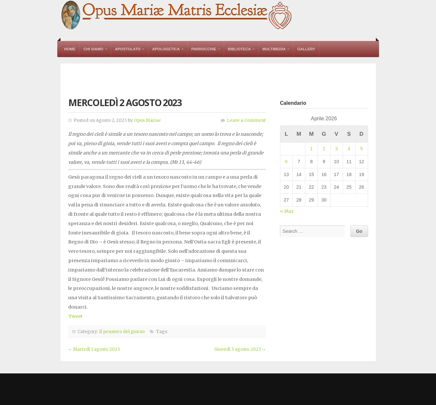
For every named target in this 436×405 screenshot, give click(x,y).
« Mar (287, 211)
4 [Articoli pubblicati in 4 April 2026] (349, 148)
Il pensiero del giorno (122, 331)
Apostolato (128, 49)
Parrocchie (204, 49)
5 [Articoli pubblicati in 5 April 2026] (361, 148)
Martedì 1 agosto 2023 (96, 349)
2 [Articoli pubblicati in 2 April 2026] (324, 148)
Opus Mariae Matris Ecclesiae (176, 15)
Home (70, 49)
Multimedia (274, 49)
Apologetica (166, 49)
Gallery (306, 49)
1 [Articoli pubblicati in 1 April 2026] (311, 148)
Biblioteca (239, 49)
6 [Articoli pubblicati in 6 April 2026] (286, 161)
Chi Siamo (93, 49)
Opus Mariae (147, 120)
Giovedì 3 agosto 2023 (237, 349)
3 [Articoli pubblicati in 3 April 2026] (336, 148)
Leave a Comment (246, 120)
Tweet (75, 316)
